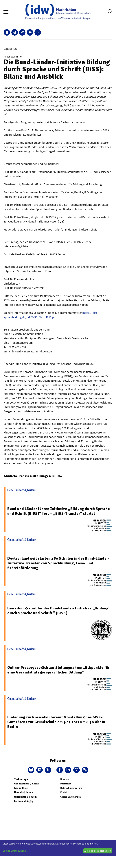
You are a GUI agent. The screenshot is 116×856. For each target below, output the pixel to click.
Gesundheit (20, 788)
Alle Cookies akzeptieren (97, 850)
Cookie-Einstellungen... (15, 850)
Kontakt (64, 792)
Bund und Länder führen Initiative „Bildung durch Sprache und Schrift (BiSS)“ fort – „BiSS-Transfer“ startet (58, 511)
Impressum (65, 783)
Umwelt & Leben (23, 792)
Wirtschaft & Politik (25, 797)
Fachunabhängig (23, 801)
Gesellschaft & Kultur (26, 783)
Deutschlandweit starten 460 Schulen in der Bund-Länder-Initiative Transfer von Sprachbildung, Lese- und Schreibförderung (58, 563)
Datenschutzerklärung (71, 788)
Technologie (21, 779)
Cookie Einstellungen (70, 796)
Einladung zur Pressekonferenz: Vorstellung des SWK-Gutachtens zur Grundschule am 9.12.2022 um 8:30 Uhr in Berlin (56, 721)
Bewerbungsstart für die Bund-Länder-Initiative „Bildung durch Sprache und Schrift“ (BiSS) (57, 610)
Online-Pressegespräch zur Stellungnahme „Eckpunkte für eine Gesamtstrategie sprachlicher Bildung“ (58, 670)
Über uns (64, 779)
